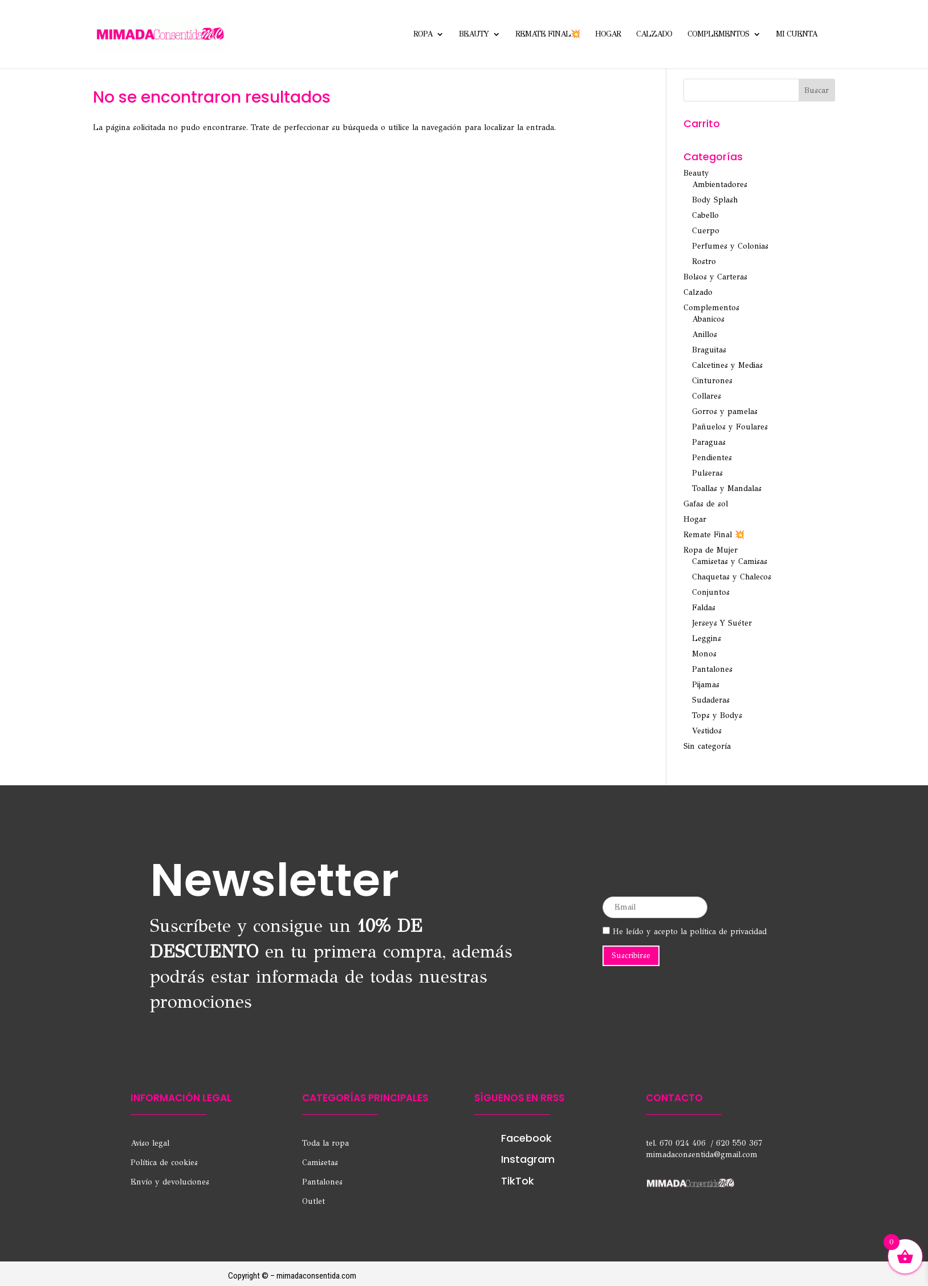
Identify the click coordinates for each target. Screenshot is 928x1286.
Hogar (608, 34)
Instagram (528, 1159)
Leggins (706, 638)
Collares (706, 396)
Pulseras (707, 473)
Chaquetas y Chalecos (731, 577)
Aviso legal (150, 1143)
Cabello (705, 215)
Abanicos (708, 319)
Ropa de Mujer (710, 550)
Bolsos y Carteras (715, 277)
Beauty (474, 34)
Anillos (704, 334)
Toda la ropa (325, 1143)
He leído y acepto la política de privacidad (685, 931)
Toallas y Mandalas (727, 488)
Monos (704, 654)
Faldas (703, 607)
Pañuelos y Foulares (730, 427)
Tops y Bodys (717, 715)
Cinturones (712, 381)
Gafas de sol (705, 504)
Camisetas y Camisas (729, 561)
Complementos (718, 34)
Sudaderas (711, 700)
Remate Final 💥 (713, 534)
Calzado (654, 34)
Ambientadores (719, 184)
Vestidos (707, 731)
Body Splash (715, 200)
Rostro (704, 261)
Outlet (313, 1201)
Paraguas (709, 442)
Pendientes (712, 458)
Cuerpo (705, 231)
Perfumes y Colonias (730, 246)
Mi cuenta (796, 34)
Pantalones (712, 669)
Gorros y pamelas (725, 411)
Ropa (422, 34)
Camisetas (320, 1162)
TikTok (517, 1181)
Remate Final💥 (547, 34)
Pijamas (705, 684)
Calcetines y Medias (727, 365)
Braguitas (709, 350)
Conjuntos (711, 592)
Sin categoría (707, 746)
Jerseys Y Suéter (722, 623)
